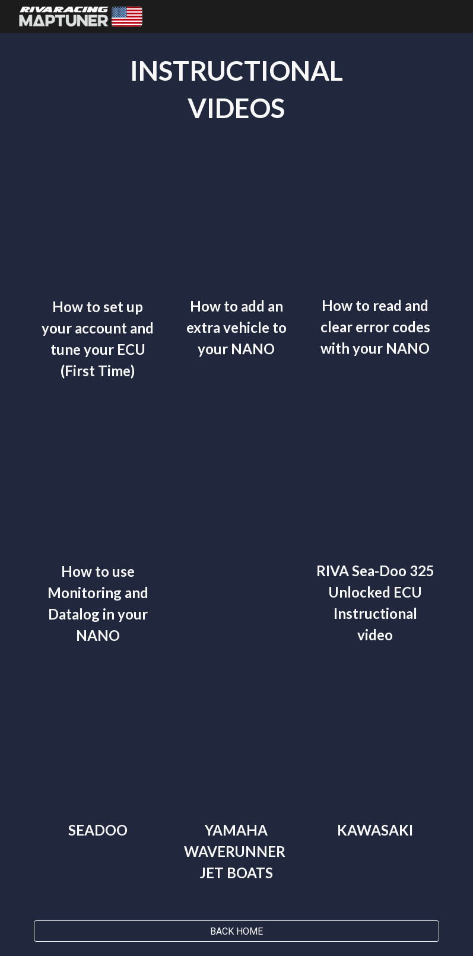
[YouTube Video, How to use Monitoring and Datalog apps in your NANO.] (98, 485)
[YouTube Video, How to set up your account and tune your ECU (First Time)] (98, 224)
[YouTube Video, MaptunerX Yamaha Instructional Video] (236, 747)
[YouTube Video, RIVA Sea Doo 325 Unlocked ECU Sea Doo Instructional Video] (375, 485)
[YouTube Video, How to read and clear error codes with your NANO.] (375, 223)
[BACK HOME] (236, 931)
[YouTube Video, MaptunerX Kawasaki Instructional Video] (375, 747)
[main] (236, 89)
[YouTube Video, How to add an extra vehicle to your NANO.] (236, 223)
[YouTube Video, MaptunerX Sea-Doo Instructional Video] (98, 747)
